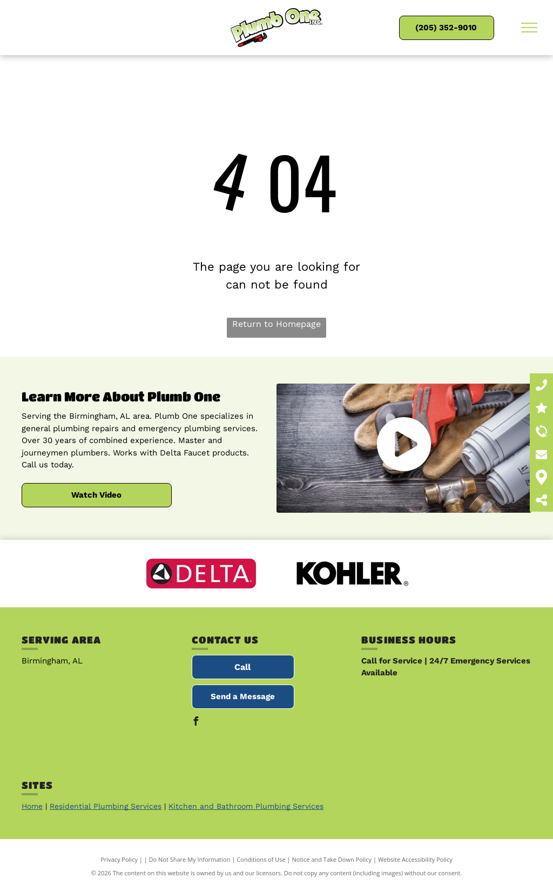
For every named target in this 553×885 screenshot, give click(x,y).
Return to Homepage (276, 324)
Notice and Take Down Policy (332, 859)
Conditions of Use (261, 859)
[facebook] (196, 722)
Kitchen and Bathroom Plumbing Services (245, 806)
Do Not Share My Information (190, 859)
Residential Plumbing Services (105, 806)
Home (32, 806)
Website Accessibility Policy (415, 859)
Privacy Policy (119, 859)
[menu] (529, 28)
